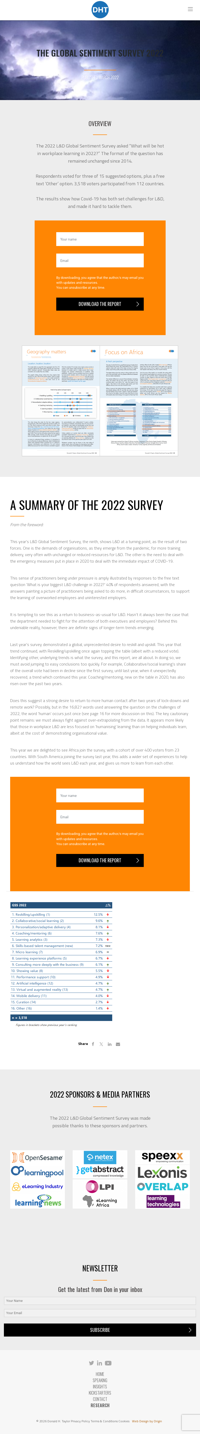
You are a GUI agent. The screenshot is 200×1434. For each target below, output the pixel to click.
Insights (100, 1386)
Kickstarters (100, 1393)
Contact (100, 1399)
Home (100, 1374)
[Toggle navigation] (190, 9)
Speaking (100, 1380)
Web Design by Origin (147, 1421)
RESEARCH (100, 1405)
